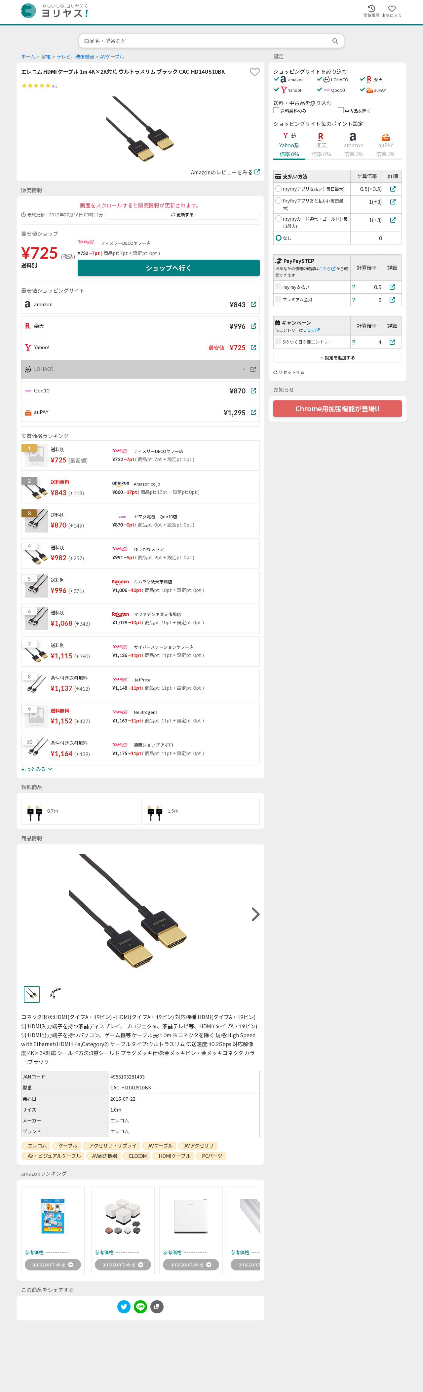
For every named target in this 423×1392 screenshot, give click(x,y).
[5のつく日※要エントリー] (392, 342)
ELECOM (138, 1156)
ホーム (28, 56)
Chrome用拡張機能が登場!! (337, 409)
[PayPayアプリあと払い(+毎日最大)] (393, 201)
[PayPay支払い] (392, 286)
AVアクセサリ (199, 1146)
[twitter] (124, 1308)
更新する (182, 214)
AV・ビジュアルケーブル (54, 1156)
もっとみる (36, 769)
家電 (46, 56)
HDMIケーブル (174, 1156)
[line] (140, 1308)
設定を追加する (337, 357)
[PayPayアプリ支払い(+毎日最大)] (393, 188)
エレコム (37, 1146)
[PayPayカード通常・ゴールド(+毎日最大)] (393, 219)
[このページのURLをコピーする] (157, 1307)
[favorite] (255, 72)
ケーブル (67, 1146)
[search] (335, 41)
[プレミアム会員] (392, 299)
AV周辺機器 (104, 1156)
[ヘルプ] (354, 286)
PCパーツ (212, 1156)
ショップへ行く (169, 268)
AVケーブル (112, 56)
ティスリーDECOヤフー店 (126, 243)
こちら (327, 268)
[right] (255, 914)
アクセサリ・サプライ (113, 1146)
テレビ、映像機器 (75, 56)
